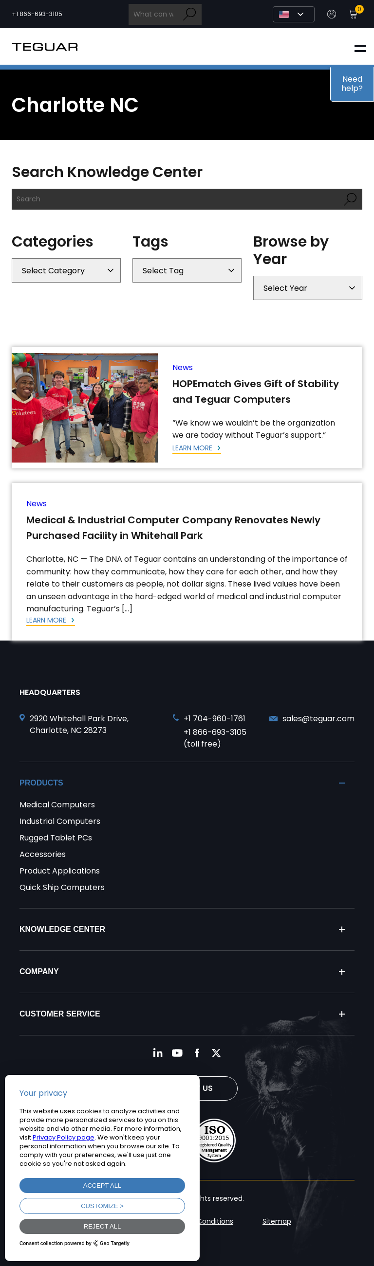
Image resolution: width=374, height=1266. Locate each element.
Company (39, 971)
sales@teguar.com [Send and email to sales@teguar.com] (318, 718)
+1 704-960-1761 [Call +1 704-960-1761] (214, 718)
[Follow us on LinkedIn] (158, 1053)
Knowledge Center (62, 929)
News (182, 367)
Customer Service (59, 1014)
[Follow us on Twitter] (216, 1053)
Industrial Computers (59, 821)
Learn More (193, 448)
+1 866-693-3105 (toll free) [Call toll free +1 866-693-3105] (215, 738)
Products (41, 783)
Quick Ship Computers (62, 887)
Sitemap (276, 1221)
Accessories (42, 854)
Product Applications (59, 870)
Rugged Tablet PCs (55, 837)
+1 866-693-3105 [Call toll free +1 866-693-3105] (37, 14)
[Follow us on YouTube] (177, 1053)
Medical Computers (57, 804)
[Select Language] (294, 14)
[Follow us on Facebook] (197, 1053)
